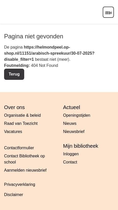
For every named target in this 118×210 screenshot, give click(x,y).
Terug (14, 74)
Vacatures (13, 131)
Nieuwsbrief (74, 131)
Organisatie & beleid (22, 115)
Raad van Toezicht (20, 123)
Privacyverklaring (19, 184)
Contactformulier (19, 148)
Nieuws (69, 123)
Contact (70, 162)
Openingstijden (76, 115)
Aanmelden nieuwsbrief (25, 170)
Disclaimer (13, 194)
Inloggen (71, 154)
